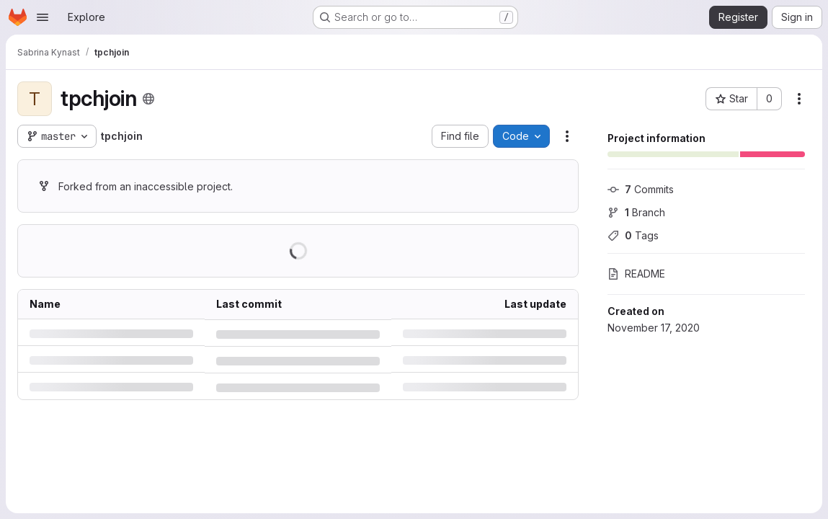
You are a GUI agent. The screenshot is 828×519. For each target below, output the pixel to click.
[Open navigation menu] (42, 17)
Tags (633, 235)
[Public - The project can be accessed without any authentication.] (148, 99)
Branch (636, 212)
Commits (640, 189)
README (636, 273)
